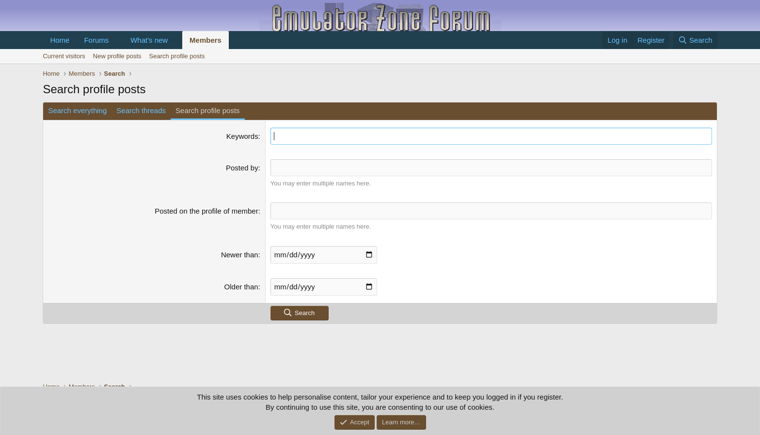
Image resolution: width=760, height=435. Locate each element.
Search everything (77, 110)
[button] (116, 40)
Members (206, 40)
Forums (96, 40)
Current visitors (64, 56)
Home (59, 40)
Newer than (239, 255)
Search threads (141, 110)
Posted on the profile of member (206, 211)
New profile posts (117, 56)
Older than (241, 287)
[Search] (695, 40)
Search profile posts (177, 56)
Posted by (242, 168)
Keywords (242, 136)
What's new (149, 40)
